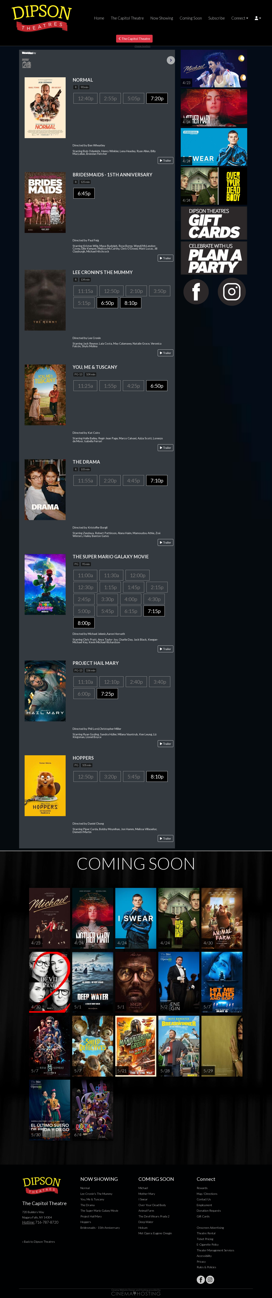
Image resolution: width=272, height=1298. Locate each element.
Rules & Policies (206, 1267)
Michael (143, 1188)
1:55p (110, 386)
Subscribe (216, 18)
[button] (257, 18)
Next (171, 60)
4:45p (133, 480)
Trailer (165, 160)
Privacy (201, 1261)
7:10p (157, 480)
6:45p (84, 193)
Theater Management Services (215, 1250)
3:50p (159, 291)
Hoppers (85, 1222)
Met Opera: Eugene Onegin (155, 1233)
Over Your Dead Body (152, 1205)
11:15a (85, 291)
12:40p (85, 98)
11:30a (111, 575)
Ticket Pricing (205, 1239)
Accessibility (204, 1256)
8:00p (84, 623)
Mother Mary (146, 1193)
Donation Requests (209, 1210)
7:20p (157, 98)
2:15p (157, 587)
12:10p (111, 682)
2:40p (136, 682)
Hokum (142, 1227)
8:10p (131, 303)
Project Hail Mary (91, 1216)
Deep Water (145, 1222)
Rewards (202, 1188)
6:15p (131, 611)
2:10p (136, 291)
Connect (238, 18)
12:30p (85, 587)
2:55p (110, 98)
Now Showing (161, 18)
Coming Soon (191, 18)
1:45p (133, 587)
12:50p (111, 291)
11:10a (85, 682)
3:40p (159, 682)
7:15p (154, 611)
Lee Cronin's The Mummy (96, 1193)
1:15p (110, 587)
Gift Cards (203, 1216)
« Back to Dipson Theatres (38, 1241)
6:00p (84, 694)
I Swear (143, 1199)
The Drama (87, 1205)
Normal (85, 1188)
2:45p (84, 599)
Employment (204, 1205)
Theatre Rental (206, 1233)
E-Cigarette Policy (208, 1244)
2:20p (110, 480)
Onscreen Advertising (210, 1227)
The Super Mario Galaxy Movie (99, 1210)
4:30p (154, 599)
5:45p (107, 611)
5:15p (84, 303)
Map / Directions (207, 1193)
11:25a (85, 386)
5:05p (133, 98)
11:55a (85, 480)
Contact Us (204, 1199)
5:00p (84, 611)
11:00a (85, 575)
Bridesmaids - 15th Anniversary (100, 1227)
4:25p (133, 386)
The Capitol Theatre (127, 18)
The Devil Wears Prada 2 (153, 1216)
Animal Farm (146, 1210)
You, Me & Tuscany (92, 1199)
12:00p (137, 575)
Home (99, 18)
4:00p (131, 599)
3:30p (107, 599)
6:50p (107, 303)
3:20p (110, 776)
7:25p (107, 694)
